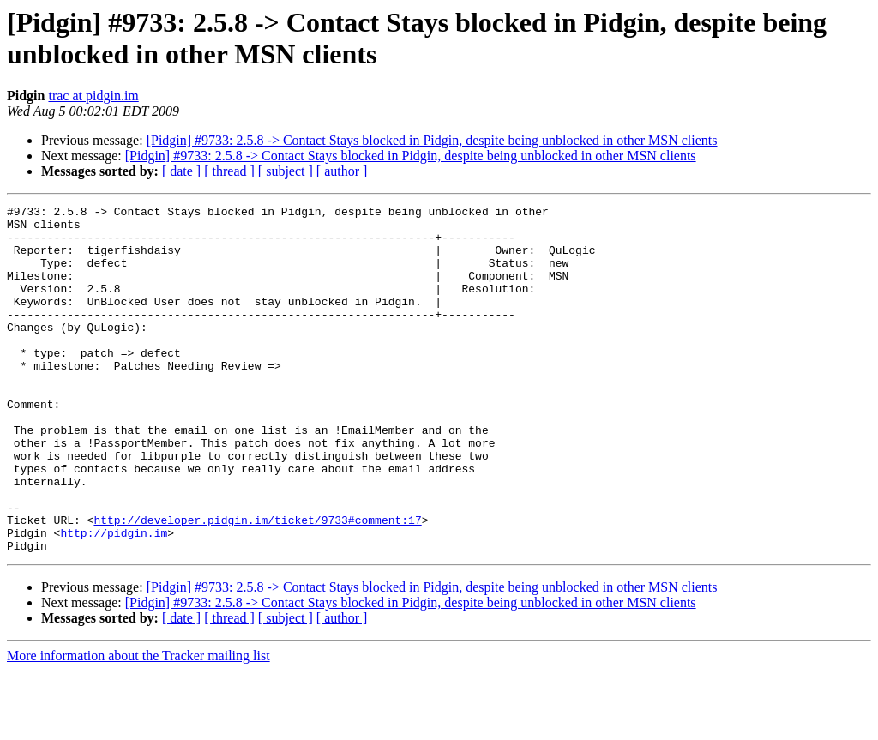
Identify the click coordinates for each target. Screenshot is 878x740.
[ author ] (342, 171)
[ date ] (181, 171)
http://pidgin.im (113, 599)
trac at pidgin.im (93, 95)
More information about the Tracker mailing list (138, 725)
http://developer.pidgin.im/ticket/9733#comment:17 (257, 584)
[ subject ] (285, 171)
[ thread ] (229, 171)
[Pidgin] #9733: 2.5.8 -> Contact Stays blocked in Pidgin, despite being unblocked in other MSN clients (432, 140)
